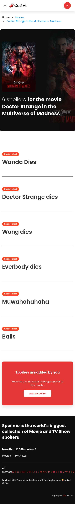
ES (72, 495)
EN (64, 495)
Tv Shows (20, 455)
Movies (6, 455)
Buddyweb (34, 480)
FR (68, 495)
